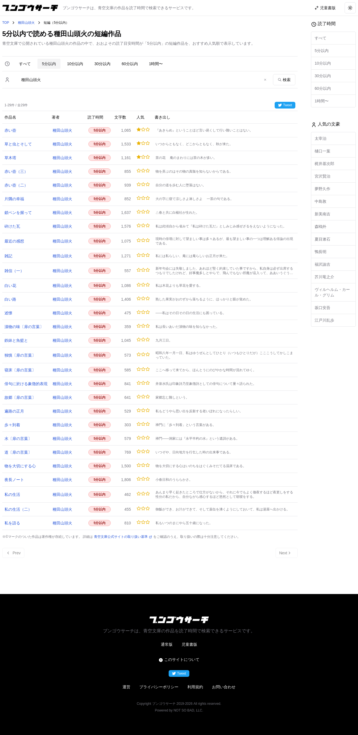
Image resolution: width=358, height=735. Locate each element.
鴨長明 (320, 251)
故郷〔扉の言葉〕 (20, 397)
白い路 (10, 299)
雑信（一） (14, 270)
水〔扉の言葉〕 (18, 438)
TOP (5, 23)
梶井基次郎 (324, 163)
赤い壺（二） (16, 185)
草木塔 (10, 158)
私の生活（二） (18, 509)
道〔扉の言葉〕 (18, 452)
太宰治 (320, 138)
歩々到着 (12, 425)
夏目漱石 (322, 239)
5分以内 (49, 64)
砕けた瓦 (12, 226)
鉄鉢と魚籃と (16, 340)
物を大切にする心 (20, 466)
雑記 (8, 256)
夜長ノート (14, 479)
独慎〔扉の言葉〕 (20, 355)
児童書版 (189, 644)
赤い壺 (10, 130)
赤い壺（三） (16, 171)
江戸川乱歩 (324, 320)
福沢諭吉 (322, 264)
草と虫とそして (18, 144)
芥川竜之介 (324, 277)
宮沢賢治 (322, 176)
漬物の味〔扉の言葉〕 (24, 326)
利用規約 (195, 687)
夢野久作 (322, 189)
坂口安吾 (322, 307)
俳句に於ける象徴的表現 (26, 383)
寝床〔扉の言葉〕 (20, 370)
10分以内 (75, 64)
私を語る (12, 523)
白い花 (10, 285)
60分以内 (130, 64)
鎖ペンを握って (18, 212)
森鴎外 (320, 226)
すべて (25, 64)
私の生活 (12, 494)
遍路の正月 (14, 411)
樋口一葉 (322, 151)
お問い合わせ (223, 687)
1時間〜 (156, 64)
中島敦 (320, 201)
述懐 (8, 313)
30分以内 (102, 64)
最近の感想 (14, 241)
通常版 (167, 644)
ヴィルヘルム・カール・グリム (332, 292)
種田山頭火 (26, 23)
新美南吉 (322, 214)
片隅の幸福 (14, 199)
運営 (126, 687)
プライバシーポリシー (158, 687)
